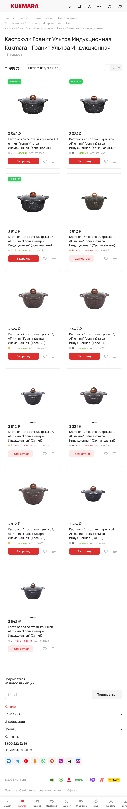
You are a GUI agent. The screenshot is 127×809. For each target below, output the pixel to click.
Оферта (72, 790)
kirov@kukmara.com (18, 750)
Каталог (11, 706)
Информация (15, 721)
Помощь (11, 729)
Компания (12, 714)
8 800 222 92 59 (16, 743)
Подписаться (107, 694)
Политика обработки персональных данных (33, 790)
